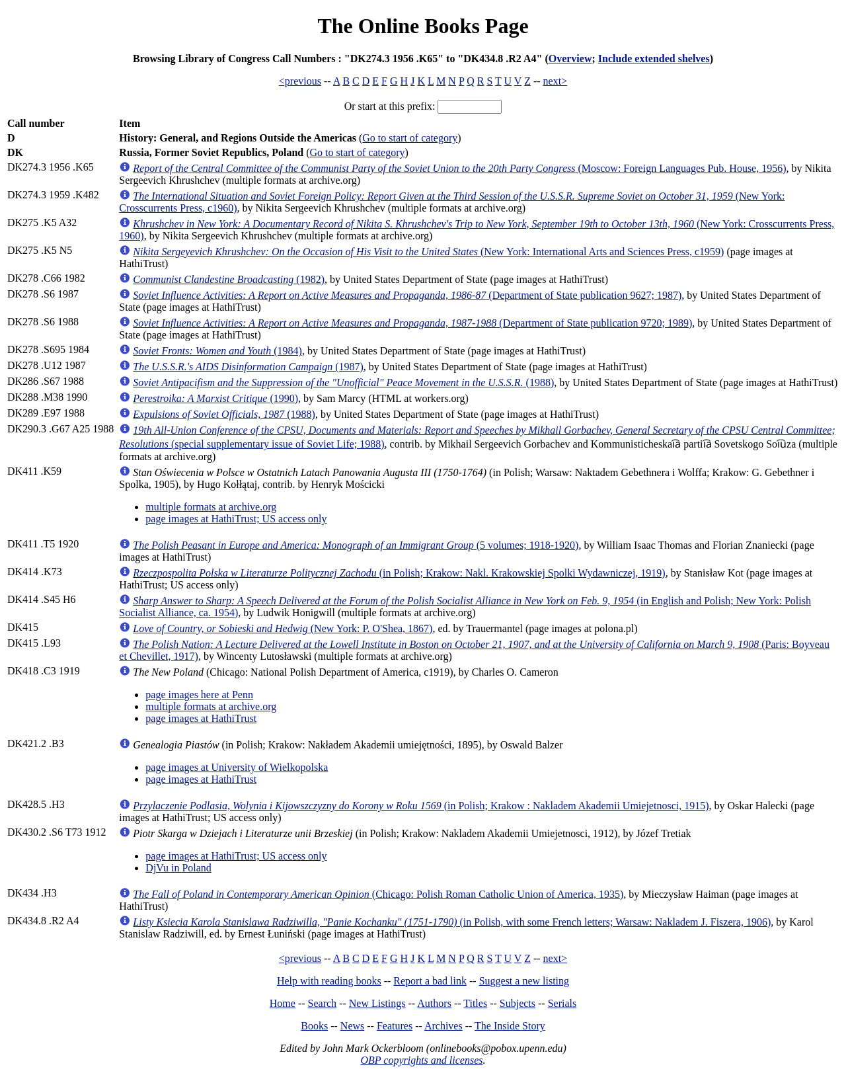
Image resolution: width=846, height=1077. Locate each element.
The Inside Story (510, 1025)
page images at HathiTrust (200, 718)
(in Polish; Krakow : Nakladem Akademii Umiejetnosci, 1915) (421, 805)
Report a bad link (430, 980)
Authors (434, 1003)
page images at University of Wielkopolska (236, 767)
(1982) (229, 279)
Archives (443, 1025)
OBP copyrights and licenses (421, 1060)
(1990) (215, 398)
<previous (300, 81)
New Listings (377, 1003)
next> (555, 81)
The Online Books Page (422, 26)
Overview (570, 58)
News (352, 1025)
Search (322, 1003)
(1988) (343, 382)
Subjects (517, 1003)
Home (282, 1003)
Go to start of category (409, 137)
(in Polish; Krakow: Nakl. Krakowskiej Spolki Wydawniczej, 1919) (399, 572)
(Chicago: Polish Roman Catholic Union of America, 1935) (378, 894)
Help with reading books (329, 980)
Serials (562, 1003)
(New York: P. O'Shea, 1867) (282, 628)
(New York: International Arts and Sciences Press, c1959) (428, 251)
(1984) (217, 350)
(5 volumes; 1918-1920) (355, 545)
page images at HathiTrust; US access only (236, 518)
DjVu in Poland (178, 867)
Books (314, 1025)
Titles (475, 1003)
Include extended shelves (654, 58)
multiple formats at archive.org (210, 506)
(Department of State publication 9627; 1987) (407, 295)
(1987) (248, 366)
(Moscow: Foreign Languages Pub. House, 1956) (459, 168)
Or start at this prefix (388, 106)
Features (394, 1025)
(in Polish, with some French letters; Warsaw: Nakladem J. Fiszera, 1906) (452, 922)
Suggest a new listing (524, 980)
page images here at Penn (199, 694)
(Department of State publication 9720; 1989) (412, 323)
